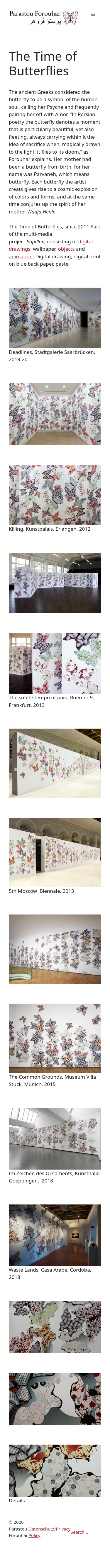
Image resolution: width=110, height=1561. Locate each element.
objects (66, 248)
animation (21, 256)
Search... (79, 1532)
